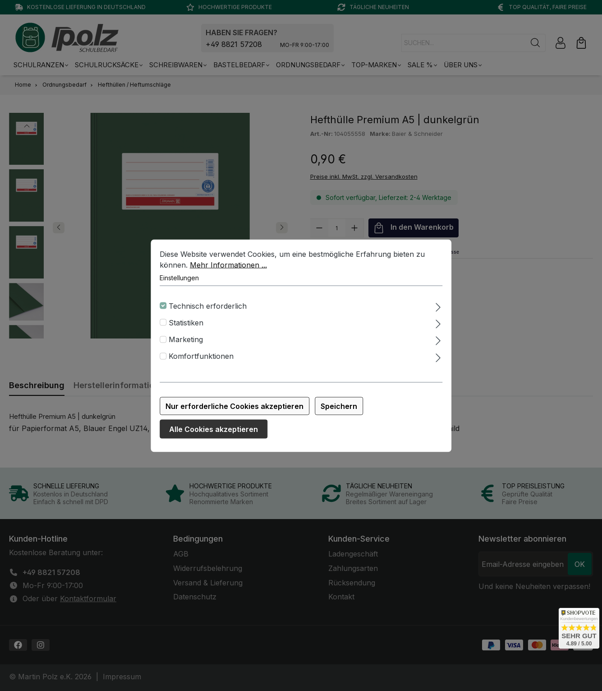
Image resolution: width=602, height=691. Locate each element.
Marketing (186, 339)
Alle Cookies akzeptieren (213, 429)
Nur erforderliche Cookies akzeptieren (234, 406)
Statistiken (186, 323)
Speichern (339, 406)
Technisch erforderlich (208, 306)
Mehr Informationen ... (228, 265)
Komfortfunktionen (201, 357)
